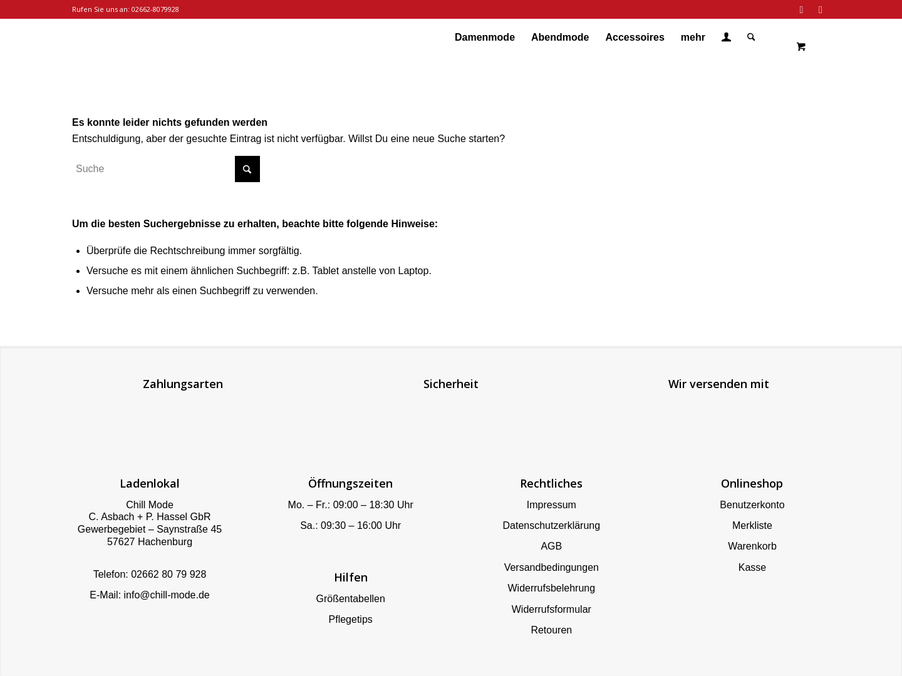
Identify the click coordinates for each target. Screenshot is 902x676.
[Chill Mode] (73, 37)
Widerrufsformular (551, 609)
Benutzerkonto (752, 504)
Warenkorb (752, 546)
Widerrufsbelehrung (551, 588)
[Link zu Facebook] (801, 9)
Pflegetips (351, 619)
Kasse (752, 567)
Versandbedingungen (551, 567)
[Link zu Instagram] (820, 9)
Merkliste (752, 525)
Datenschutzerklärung (551, 525)
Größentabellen (350, 598)
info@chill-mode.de (167, 595)
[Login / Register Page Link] (726, 39)
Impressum (551, 504)
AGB (551, 546)
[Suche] (751, 37)
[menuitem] (485, 37)
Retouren (551, 630)
